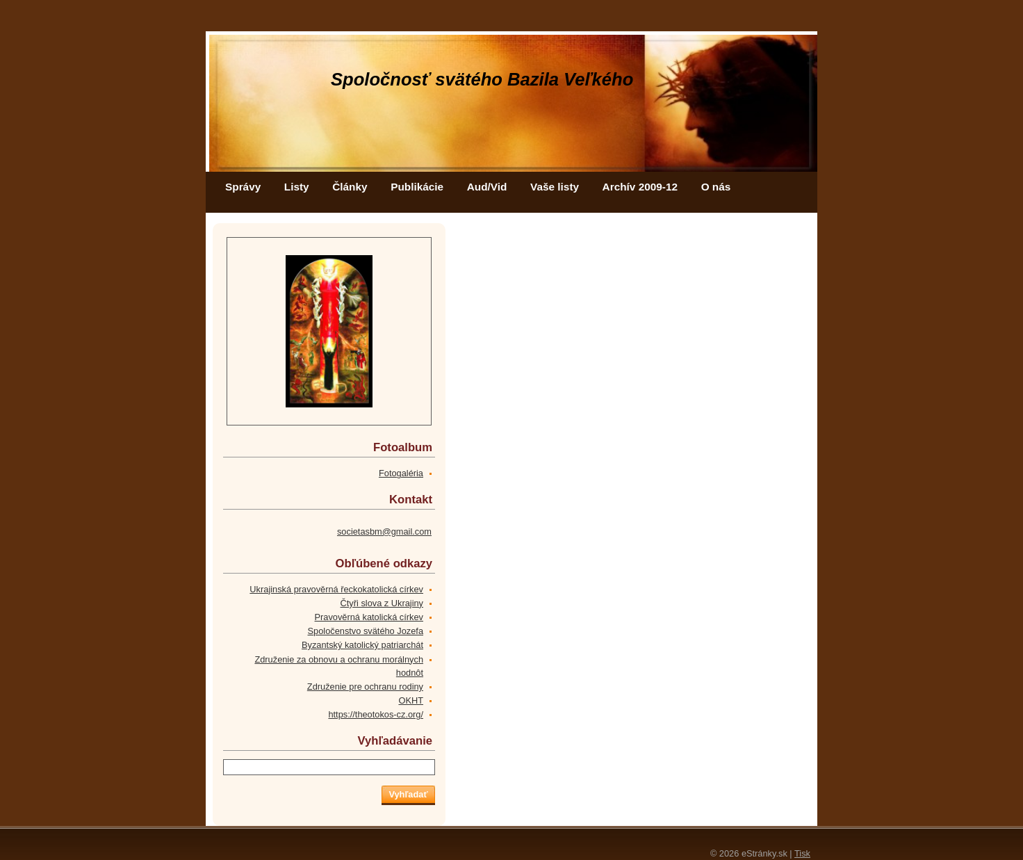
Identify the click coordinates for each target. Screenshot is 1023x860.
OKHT (410, 700)
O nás (716, 187)
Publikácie (417, 187)
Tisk (802, 853)
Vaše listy (554, 187)
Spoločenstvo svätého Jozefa (365, 631)
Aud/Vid (487, 187)
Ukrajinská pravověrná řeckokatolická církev (336, 589)
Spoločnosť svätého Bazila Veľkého (482, 79)
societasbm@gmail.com (384, 531)
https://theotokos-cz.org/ (375, 714)
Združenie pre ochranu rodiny (365, 686)
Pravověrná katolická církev (369, 617)
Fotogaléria (401, 473)
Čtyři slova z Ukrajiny (382, 603)
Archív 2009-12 (640, 187)
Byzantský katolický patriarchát (362, 645)
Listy (296, 187)
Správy (243, 187)
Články (349, 187)
